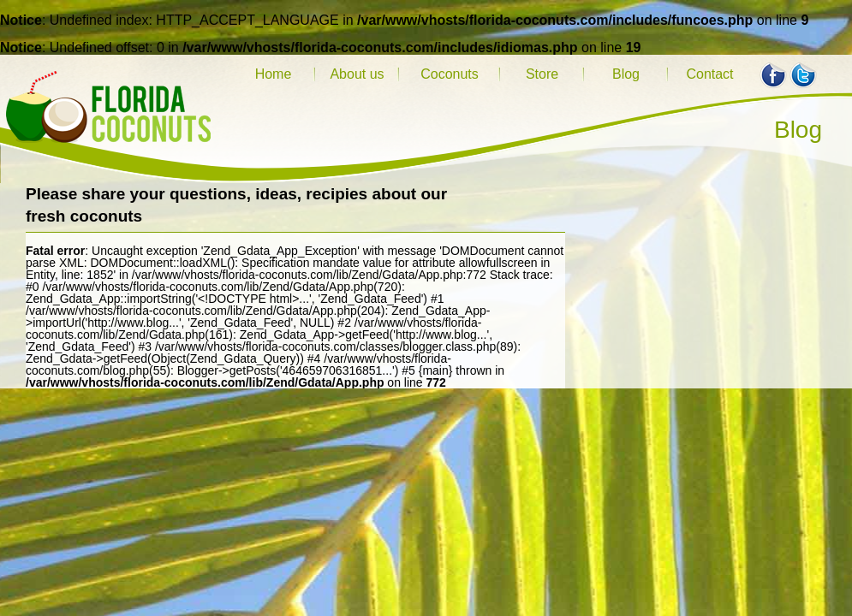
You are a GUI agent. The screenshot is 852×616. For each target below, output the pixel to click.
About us (357, 74)
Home (273, 74)
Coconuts (449, 74)
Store (542, 74)
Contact (709, 74)
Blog (626, 74)
